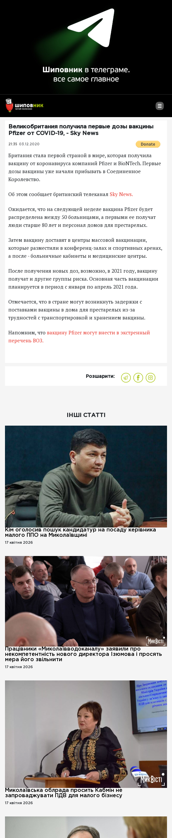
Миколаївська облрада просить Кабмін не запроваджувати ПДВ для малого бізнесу (63, 793)
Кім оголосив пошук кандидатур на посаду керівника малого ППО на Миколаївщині (80, 532)
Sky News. (121, 194)
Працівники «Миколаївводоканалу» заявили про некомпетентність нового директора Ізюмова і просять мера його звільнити (83, 654)
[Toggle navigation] (159, 108)
